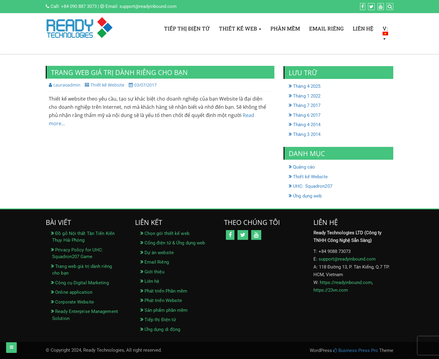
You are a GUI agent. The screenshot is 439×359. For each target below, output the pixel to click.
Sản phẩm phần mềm (166, 310)
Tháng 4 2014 (306, 124)
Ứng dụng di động (162, 329)
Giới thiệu (154, 272)
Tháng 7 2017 (306, 105)
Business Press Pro (355, 350)
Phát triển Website (163, 300)
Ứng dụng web (307, 196)
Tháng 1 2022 (306, 96)
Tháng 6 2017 (306, 115)
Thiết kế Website (107, 85)
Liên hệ (363, 28)
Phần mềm (285, 28)
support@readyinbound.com (148, 6)
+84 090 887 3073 (79, 6)
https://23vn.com (330, 290)
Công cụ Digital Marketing (82, 283)
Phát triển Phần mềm (166, 291)
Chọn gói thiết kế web (167, 233)
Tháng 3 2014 (306, 134)
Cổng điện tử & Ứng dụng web (175, 243)
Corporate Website (74, 302)
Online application (73, 292)
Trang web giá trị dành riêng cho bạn (119, 72)
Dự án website (159, 252)
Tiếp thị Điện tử (187, 28)
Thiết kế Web (240, 28)
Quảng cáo (304, 167)
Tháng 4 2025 (306, 86)
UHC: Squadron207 (312, 186)
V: (386, 32)
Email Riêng (326, 28)
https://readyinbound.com (346, 282)
